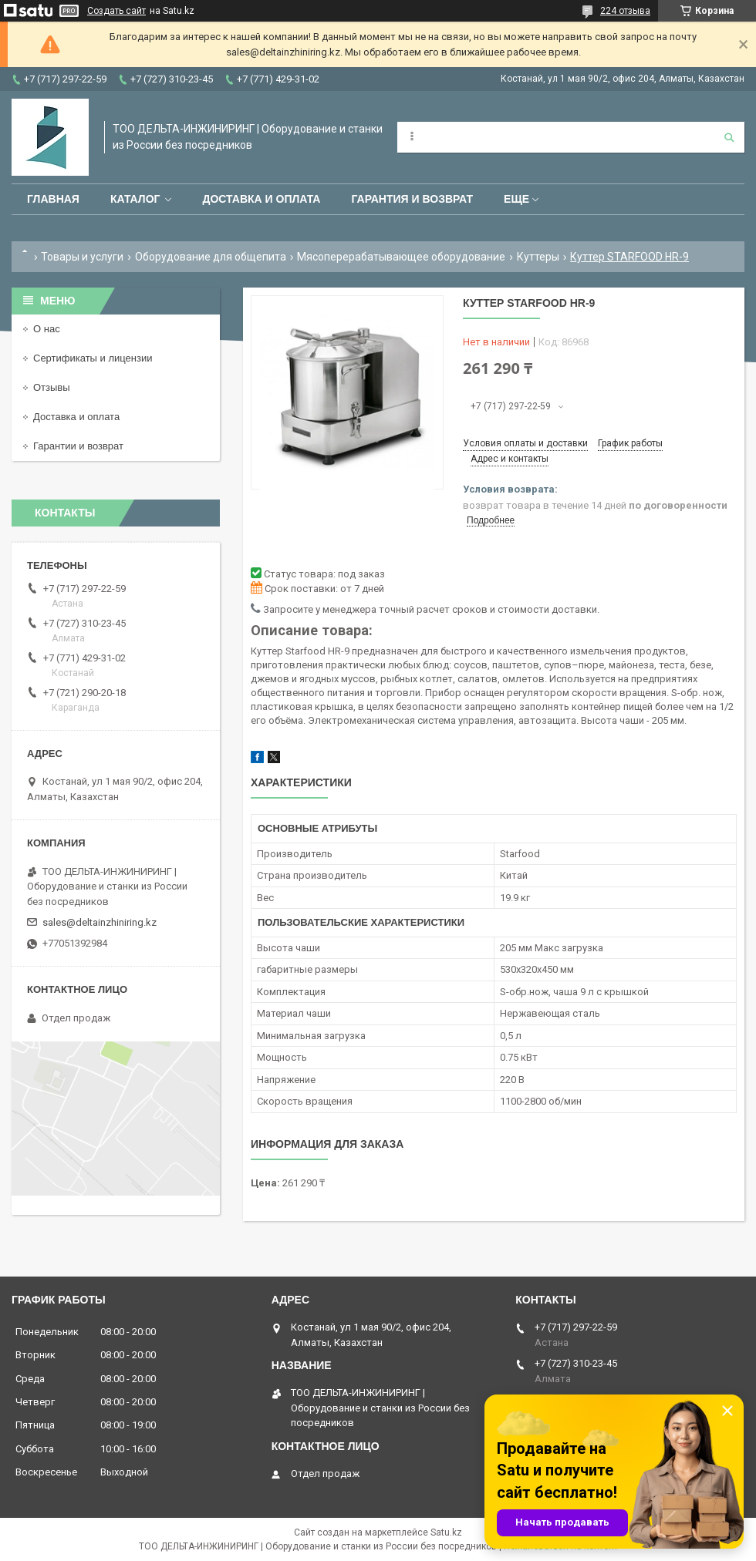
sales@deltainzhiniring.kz (99, 922)
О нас (46, 329)
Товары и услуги (82, 257)
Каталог (135, 199)
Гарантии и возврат (78, 446)
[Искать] (729, 137)
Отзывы (51, 387)
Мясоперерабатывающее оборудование (401, 257)
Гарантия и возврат (412, 199)
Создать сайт (116, 10)
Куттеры (538, 257)
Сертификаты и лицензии (92, 358)
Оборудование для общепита (210, 257)
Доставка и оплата (261, 199)
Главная (53, 199)
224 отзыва (625, 10)
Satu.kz (446, 1532)
